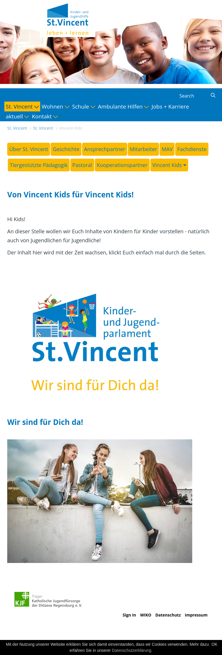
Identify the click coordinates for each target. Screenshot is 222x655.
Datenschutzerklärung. (132, 650)
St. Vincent (17, 128)
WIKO (145, 615)
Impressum (196, 615)
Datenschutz (168, 615)
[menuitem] (22, 106)
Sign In (129, 615)
